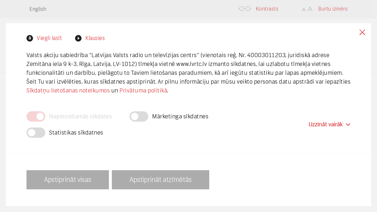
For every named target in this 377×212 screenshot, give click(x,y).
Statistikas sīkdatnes (76, 132)
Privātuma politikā (143, 90)
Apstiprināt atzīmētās (160, 179)
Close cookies (362, 32)
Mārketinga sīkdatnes (180, 116)
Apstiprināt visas (67, 179)
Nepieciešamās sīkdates (80, 116)
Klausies (95, 38)
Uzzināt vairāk (330, 124)
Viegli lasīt (49, 38)
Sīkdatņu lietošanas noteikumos (68, 90)
